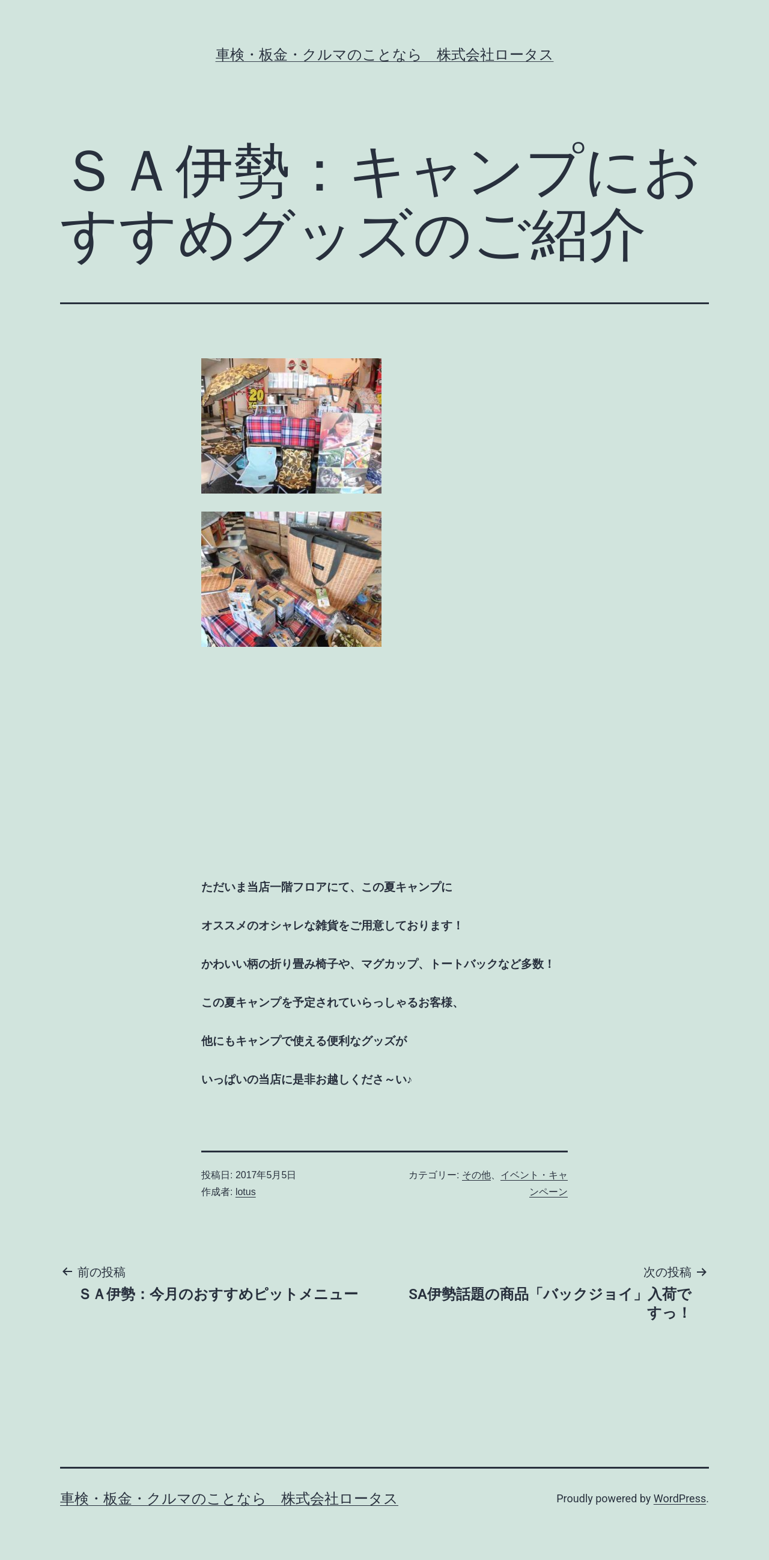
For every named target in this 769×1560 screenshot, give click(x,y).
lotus (246, 1192)
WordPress (680, 1498)
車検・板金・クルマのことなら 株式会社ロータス (385, 54)
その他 (476, 1175)
